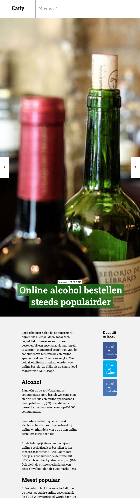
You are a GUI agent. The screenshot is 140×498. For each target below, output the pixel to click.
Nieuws (47, 9)
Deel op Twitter (111, 368)
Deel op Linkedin (111, 387)
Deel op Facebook (111, 350)
